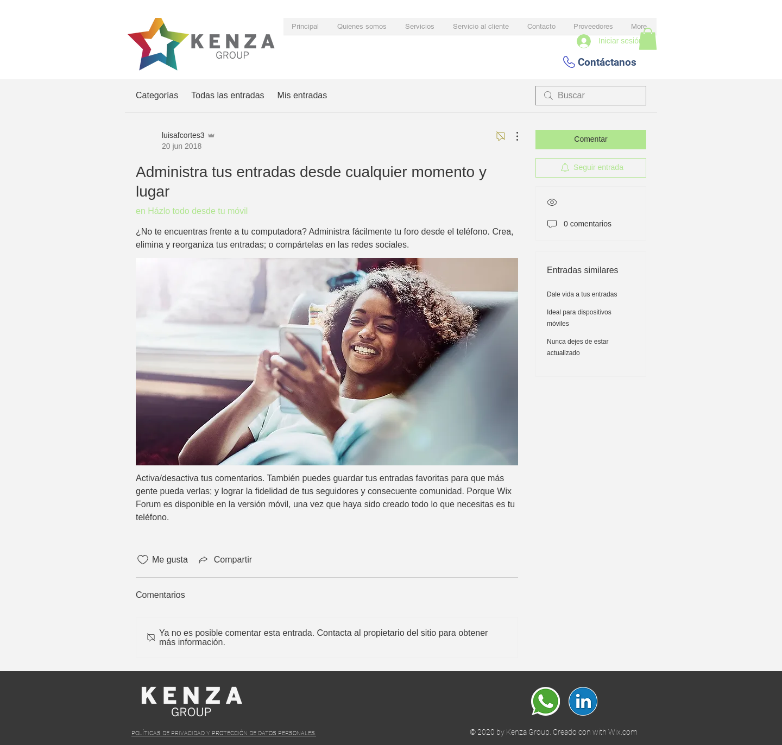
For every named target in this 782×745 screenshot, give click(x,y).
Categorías (157, 95)
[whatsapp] (545, 701)
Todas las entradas (227, 95)
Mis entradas (302, 95)
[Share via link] (224, 559)
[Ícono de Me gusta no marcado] (143, 559)
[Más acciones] (511, 136)
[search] (590, 95)
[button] (648, 39)
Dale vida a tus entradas (582, 294)
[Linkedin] (583, 701)
